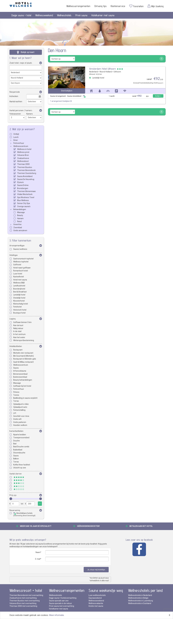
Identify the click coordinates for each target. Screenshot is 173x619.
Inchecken (13, 96)
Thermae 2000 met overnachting (23, 606)
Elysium (20, 182)
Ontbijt (16, 134)
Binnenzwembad (20, 374)
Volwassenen (15, 113)
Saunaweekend (95, 598)
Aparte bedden (19, 434)
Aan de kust (18, 325)
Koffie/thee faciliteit (21, 464)
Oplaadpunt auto (20, 407)
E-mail (37, 559)
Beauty (20, 215)
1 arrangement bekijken (61, 101)
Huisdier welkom (20, 425)
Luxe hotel (17, 273)
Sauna (16, 368)
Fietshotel (17, 306)
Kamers (29, 113)
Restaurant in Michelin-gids (24, 358)
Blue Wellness (23, 200)
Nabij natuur (18, 328)
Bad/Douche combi (21, 446)
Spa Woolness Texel (25, 197)
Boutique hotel (19, 312)
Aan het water (19, 337)
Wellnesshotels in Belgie (138, 598)
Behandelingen (19, 209)
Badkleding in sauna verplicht (25, 398)
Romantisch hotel (20, 270)
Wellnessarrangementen (78, 6)
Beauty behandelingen (22, 380)
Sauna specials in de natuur (60, 603)
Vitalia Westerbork (24, 194)
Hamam (20, 218)
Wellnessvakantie (96, 603)
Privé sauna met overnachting (61, 606)
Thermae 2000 (23, 164)
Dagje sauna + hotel (21, 15)
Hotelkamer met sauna (102, 15)
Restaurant (17, 349)
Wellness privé (23, 152)
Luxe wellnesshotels (97, 595)
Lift (14, 413)
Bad (14, 443)
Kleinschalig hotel (20, 303)
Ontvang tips (100, 6)
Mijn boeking (156, 6)
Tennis (16, 395)
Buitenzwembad (20, 377)
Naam (38, 552)
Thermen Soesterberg (26, 173)
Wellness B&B (19, 282)
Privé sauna (81, 15)
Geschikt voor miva (21, 416)
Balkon (16, 458)
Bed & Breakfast (20, 291)
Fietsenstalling (19, 410)
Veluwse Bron (23, 155)
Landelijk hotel (19, 294)
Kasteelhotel (18, 276)
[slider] (10, 498)
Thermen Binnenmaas (26, 191)
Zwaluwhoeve (23, 158)
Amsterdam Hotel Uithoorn (102, 68)
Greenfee (17, 224)
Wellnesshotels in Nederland (140, 595)
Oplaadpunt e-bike (21, 404)
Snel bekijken (66, 90)
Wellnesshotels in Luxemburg (140, 600)
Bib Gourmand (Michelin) (23, 356)
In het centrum (19, 334)
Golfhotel (17, 264)
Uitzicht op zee (19, 467)
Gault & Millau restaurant (23, 362)
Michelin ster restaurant (23, 353)
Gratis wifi (17, 419)
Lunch (16, 137)
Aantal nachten (15, 101)
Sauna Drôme (23, 185)
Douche (16, 440)
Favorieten (136, 6)
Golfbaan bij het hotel (22, 386)
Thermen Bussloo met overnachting (24, 600)
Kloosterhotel (19, 300)
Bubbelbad (17, 449)
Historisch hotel (19, 309)
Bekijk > (158, 96)
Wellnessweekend (44, 15)
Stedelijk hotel (19, 297)
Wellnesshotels (64, 15)
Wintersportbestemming (23, 340)
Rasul (19, 221)
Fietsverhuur (18, 143)
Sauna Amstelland (24, 176)
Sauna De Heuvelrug (25, 179)
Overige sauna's (23, 206)
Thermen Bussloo (24, 167)
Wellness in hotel (24, 149)
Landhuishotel (19, 285)
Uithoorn (117, 71)
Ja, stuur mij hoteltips (96, 569)
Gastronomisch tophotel (23, 258)
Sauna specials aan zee (59, 600)
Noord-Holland (106, 71)
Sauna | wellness (20, 249)
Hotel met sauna (20, 279)
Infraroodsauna (19, 371)
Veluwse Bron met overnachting (22, 603)
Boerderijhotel (19, 288)
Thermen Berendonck (26, 170)
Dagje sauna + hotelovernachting (62, 598)
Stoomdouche (19, 452)
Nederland (93, 71)
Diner (15, 140)
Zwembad (17, 227)
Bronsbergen (22, 188)
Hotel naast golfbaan (22, 267)
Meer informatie (56, 615)
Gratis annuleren (20, 230)
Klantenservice (118, 6)
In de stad (17, 331)
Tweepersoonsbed (21, 437)
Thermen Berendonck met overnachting (26, 595)
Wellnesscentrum (20, 146)
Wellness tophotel (20, 261)
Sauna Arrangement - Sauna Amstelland (68, 96)
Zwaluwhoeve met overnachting (23, 598)
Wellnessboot (23, 161)
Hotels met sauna (96, 606)
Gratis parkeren (19, 422)
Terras (16, 401)
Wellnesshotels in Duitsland (139, 603)
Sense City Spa (23, 203)
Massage (21, 212)
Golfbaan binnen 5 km (22, 322)
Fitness (16, 392)
